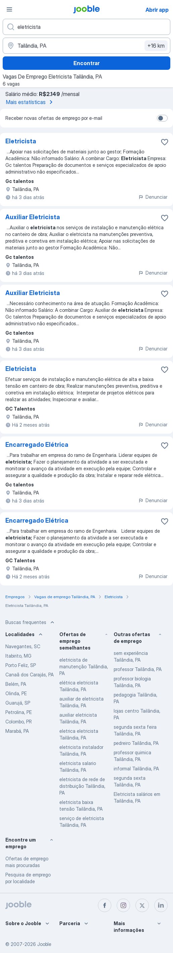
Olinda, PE (16, 693)
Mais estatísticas (30, 102)
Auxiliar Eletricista (32, 217)
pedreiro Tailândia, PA (136, 743)
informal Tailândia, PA (136, 768)
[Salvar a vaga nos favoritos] (164, 142)
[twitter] (142, 905)
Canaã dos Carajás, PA (29, 674)
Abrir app (157, 9)
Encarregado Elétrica (36, 444)
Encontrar (86, 63)
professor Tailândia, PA (138, 669)
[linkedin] (161, 905)
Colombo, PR (18, 721)
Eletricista (20, 141)
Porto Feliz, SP (20, 665)
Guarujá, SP (17, 703)
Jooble (44, 944)
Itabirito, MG (18, 656)
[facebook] (104, 905)
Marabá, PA (17, 731)
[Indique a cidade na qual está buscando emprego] (86, 46)
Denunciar (152, 197)
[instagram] (123, 905)
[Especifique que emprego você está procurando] (86, 27)
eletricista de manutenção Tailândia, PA (83, 666)
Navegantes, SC (22, 646)
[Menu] (9, 9)
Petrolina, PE (18, 712)
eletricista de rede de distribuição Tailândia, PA (82, 786)
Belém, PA (15, 684)
